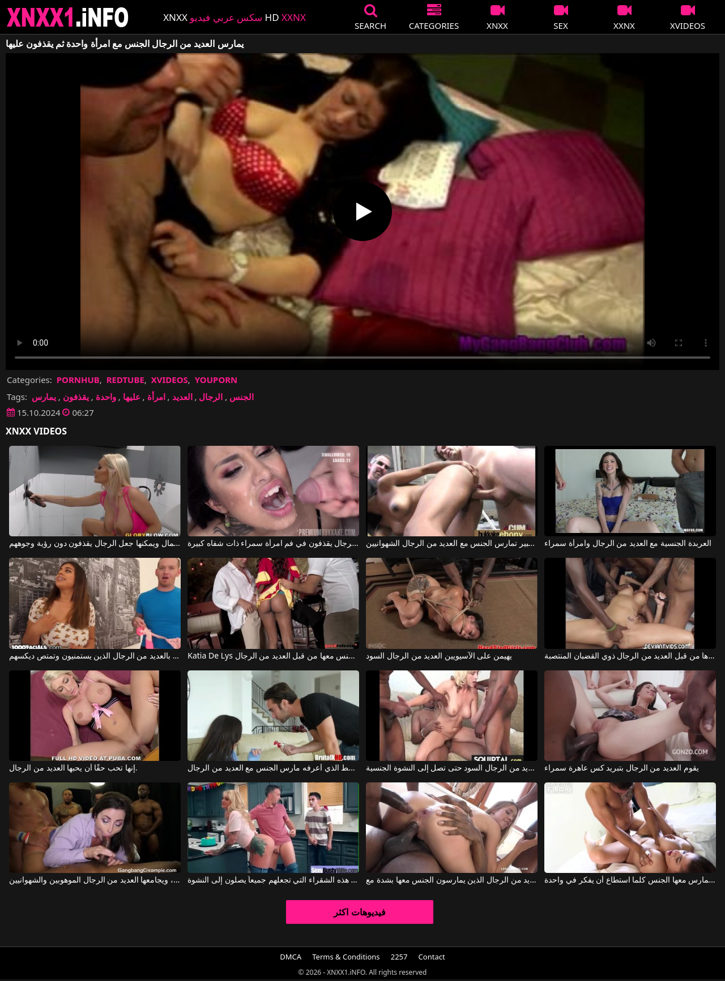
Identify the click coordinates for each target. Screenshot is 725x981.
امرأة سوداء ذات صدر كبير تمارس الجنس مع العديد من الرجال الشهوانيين (451, 543)
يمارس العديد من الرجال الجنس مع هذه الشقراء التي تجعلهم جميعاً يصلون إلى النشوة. (273, 880)
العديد (182, 396)
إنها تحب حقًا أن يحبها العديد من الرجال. (73, 768)
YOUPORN (216, 379)
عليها (131, 396)
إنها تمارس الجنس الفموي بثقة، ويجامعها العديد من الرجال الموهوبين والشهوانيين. (94, 880)
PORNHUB (78, 379)
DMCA (290, 957)
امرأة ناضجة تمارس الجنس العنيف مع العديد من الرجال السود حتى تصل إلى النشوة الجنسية (451, 768)
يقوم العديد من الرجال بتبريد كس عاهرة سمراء (621, 768)
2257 (399, 957)
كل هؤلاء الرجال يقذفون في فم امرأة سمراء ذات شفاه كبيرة (273, 543)
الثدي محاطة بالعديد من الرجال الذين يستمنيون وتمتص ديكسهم (94, 656)
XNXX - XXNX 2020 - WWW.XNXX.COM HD (68, 17)
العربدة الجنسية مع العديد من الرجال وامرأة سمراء (627, 543)
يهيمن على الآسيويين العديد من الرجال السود (439, 656)
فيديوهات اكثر (359, 912)
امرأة (156, 396)
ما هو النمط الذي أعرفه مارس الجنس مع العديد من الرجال (273, 768)
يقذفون (76, 396)
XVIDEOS (169, 379)
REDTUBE (125, 379)
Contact (432, 957)
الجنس (241, 396)
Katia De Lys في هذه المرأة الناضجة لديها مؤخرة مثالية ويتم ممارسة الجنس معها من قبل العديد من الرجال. (273, 656)
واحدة (106, 396)
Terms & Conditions (345, 957)
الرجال (211, 396)
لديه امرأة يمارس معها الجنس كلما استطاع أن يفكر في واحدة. (629, 880)
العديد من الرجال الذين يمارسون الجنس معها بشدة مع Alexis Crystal (451, 880)
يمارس (44, 396)
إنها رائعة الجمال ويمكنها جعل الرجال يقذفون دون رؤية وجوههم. (94, 543)
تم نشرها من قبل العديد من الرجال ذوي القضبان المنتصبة (629, 656)
